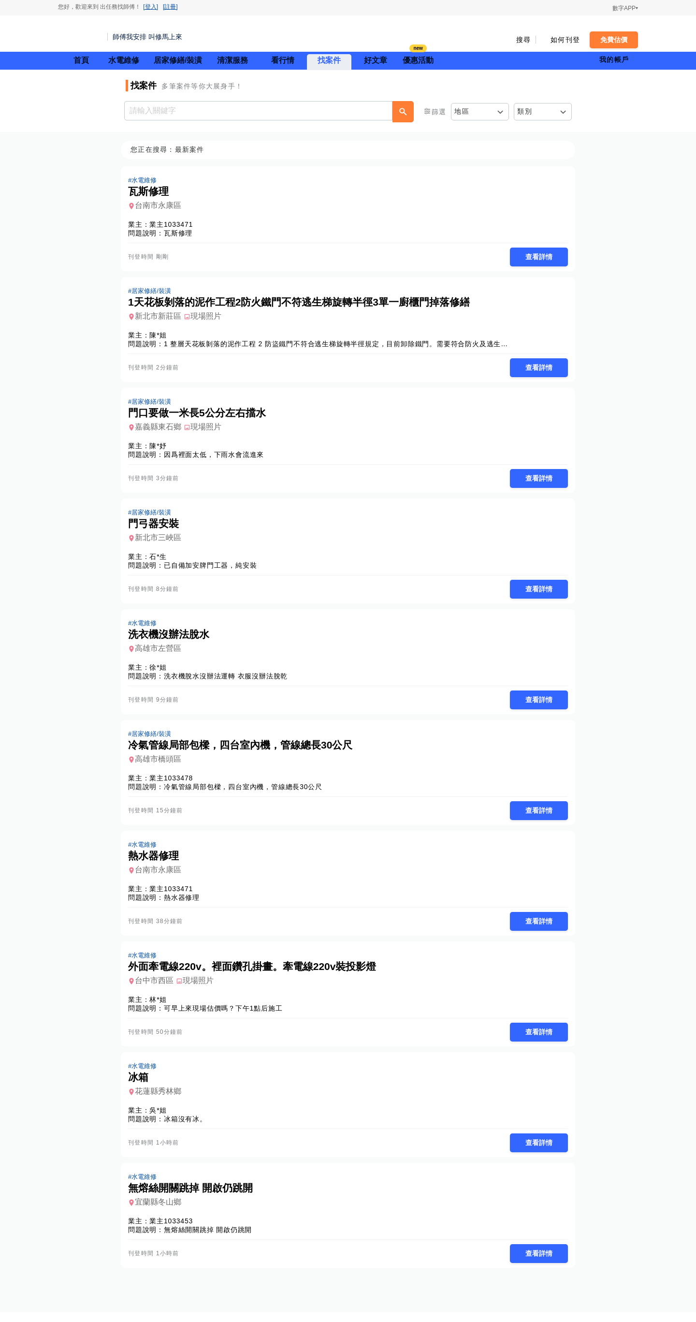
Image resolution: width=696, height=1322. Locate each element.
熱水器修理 (185, 904)
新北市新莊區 (161, 317)
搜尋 (523, 40)
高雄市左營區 (161, 652)
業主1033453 (174, 1230)
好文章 (375, 60)
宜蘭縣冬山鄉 (161, 1211)
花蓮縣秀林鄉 (161, 1099)
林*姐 (161, 1007)
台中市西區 (157, 988)
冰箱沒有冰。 (188, 1127)
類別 (524, 111)
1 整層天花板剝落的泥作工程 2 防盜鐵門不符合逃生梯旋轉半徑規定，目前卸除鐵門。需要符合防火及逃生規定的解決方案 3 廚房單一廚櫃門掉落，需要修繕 (415, 345)
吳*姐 (161, 1118)
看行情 (282, 60)
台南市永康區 (161, 206)
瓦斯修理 (181, 233)
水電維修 (123, 60)
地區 (461, 111)
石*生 (161, 560)
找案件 (329, 60)
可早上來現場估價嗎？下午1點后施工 (226, 1015)
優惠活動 (418, 59)
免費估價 (613, 40)
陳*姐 (161, 336)
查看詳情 (536, 257)
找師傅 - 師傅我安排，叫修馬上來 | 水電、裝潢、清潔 (80, 34)
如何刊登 (565, 40)
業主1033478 (174, 783)
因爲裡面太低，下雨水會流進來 (217, 457)
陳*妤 (161, 448)
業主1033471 (174, 225)
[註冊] (170, 6)
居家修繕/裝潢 (178, 60)
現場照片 (208, 317)
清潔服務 (232, 60)
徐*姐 (161, 672)
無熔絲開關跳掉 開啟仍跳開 (211, 1239)
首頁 (81, 60)
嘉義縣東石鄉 (161, 429)
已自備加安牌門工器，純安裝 (213, 569)
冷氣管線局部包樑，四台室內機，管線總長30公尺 (246, 792)
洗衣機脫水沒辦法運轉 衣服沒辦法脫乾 (228, 680)
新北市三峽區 (161, 541)
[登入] (150, 6)
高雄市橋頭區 (161, 764)
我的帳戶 (614, 59)
